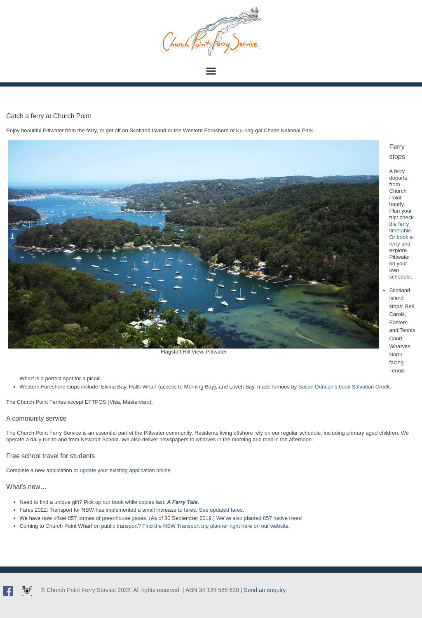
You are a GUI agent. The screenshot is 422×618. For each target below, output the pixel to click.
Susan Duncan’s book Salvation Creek (344, 387)
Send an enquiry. (265, 590)
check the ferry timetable (401, 224)
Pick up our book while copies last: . (141, 502)
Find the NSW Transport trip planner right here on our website (215, 526)
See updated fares (220, 510)
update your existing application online (125, 470)
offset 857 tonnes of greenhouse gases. (101, 518)
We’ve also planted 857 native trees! (259, 518)
